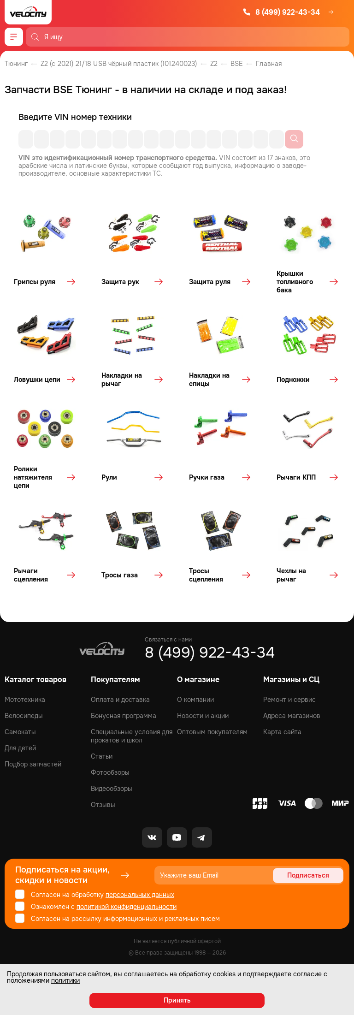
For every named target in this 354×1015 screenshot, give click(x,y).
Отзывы (103, 805)
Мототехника (25, 699)
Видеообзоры (111, 788)
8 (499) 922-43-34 (281, 12)
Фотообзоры (110, 772)
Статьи (101, 756)
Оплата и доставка (120, 699)
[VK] (152, 837)
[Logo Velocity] (28, 12)
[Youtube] (177, 837)
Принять (177, 1000)
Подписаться (308, 875)
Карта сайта (282, 732)
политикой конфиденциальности (127, 906)
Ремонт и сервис (289, 699)
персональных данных (140, 894)
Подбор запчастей (33, 764)
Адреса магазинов (291, 716)
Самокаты (20, 732)
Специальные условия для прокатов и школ (131, 736)
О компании (195, 699)
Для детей (20, 748)
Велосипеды (24, 716)
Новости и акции (203, 716)
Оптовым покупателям (212, 732)
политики (65, 980)
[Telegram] (202, 837)
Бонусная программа (123, 716)
